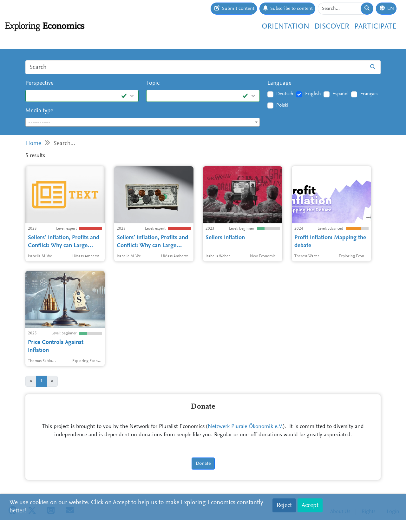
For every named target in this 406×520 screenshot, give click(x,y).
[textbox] (142, 122)
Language (279, 83)
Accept (310, 505)
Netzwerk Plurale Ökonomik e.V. (245, 427)
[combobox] (142, 122)
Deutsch (284, 93)
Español (340, 93)
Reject (284, 505)
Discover (331, 26)
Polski (282, 105)
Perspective (39, 83)
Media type (39, 111)
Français (368, 93)
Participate (375, 26)
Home (33, 144)
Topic (153, 83)
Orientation (285, 26)
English (313, 93)
